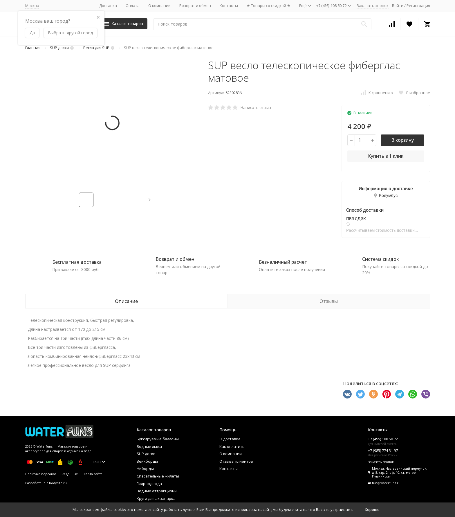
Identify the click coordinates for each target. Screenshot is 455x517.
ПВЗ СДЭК (356, 218)
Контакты (229, 5)
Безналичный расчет (283, 262)
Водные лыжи (149, 446)
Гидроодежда (149, 483)
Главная (32, 47)
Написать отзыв (256, 107)
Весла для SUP (96, 47)
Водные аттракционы (157, 490)
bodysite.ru (58, 483)
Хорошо (372, 509)
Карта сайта (93, 474)
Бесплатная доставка (77, 262)
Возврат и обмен (195, 5)
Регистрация (418, 5)
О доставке (230, 438)
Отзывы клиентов (236, 461)
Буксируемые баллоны (158, 438)
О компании (159, 5)
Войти (397, 5)
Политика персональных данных (51, 474)
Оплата (133, 5)
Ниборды (145, 468)
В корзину (402, 140)
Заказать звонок (373, 5)
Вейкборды (147, 461)
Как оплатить (232, 446)
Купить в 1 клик (385, 156)
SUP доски (59, 47)
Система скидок (380, 259)
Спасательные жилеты (158, 476)
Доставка (108, 5)
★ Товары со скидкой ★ (268, 5)
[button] (149, 200)
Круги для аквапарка (156, 498)
